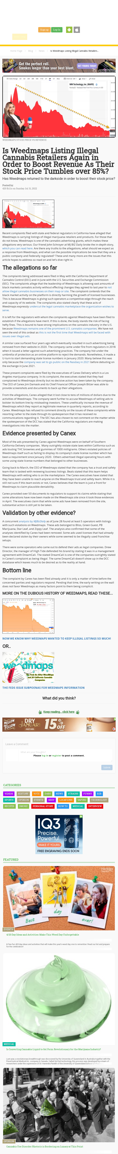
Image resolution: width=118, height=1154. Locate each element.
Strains (63, 36)
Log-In (56, 29)
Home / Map (20, 36)
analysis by (26, 521)
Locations (66, 800)
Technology (99, 800)
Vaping (82, 800)
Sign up (44, 29)
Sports (9, 800)
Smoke (23, 806)
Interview (95, 806)
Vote (37, 793)
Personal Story (43, 806)
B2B (99, 793)
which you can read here (17, 248)
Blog (30, 50)
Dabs (48, 793)
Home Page (16, 50)
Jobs (75, 36)
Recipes (9, 806)
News (42, 50)
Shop (85, 36)
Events (96, 36)
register (56, 755)
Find (34, 36)
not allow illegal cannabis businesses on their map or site (57, 289)
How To (63, 806)
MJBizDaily (40, 521)
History (23, 793)
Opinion (24, 800)
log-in (45, 755)
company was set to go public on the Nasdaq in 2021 (57, 362)
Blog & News (49, 36)
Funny (87, 793)
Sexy (51, 800)
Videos (9, 793)
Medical (78, 806)
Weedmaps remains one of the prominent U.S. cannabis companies (55, 328)
